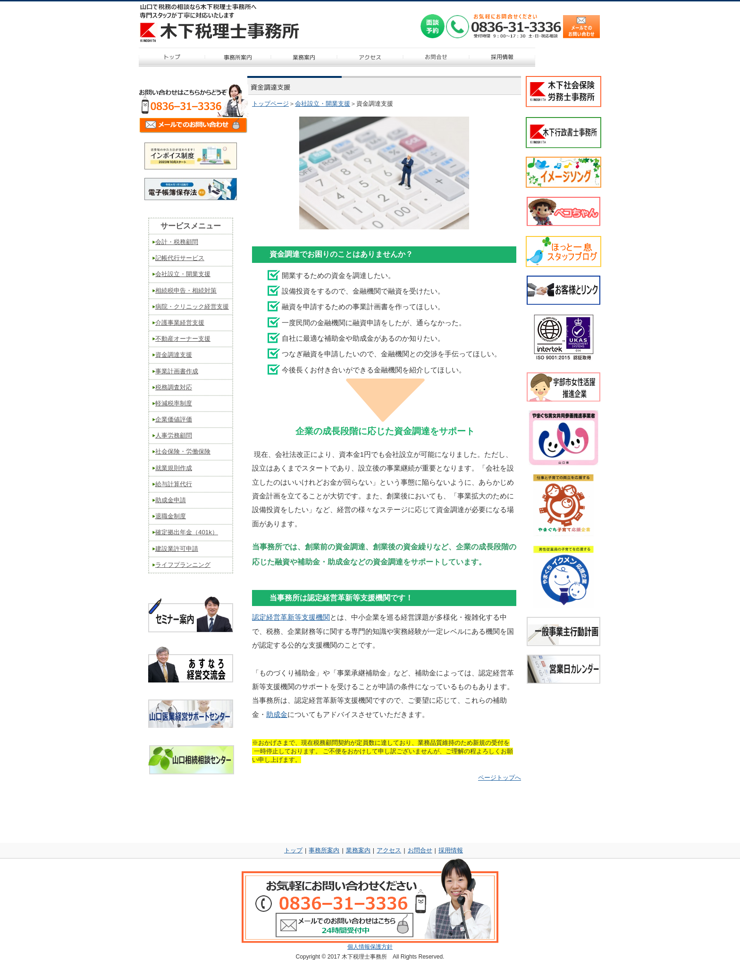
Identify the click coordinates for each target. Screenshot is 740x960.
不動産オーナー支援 (182, 338)
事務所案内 (324, 850)
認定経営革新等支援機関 (291, 617)
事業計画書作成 (176, 371)
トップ (293, 850)
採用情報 (450, 850)
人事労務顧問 (173, 435)
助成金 (276, 714)
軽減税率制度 (173, 403)
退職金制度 (170, 516)
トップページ (270, 103)
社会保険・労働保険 (182, 451)
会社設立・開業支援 (322, 103)
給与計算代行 (173, 484)
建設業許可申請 (176, 548)
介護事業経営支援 (179, 322)
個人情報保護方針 (370, 946)
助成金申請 (170, 500)
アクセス (389, 850)
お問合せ (420, 850)
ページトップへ (499, 777)
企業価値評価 (173, 419)
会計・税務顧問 (176, 241)
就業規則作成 (173, 468)
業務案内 (358, 850)
